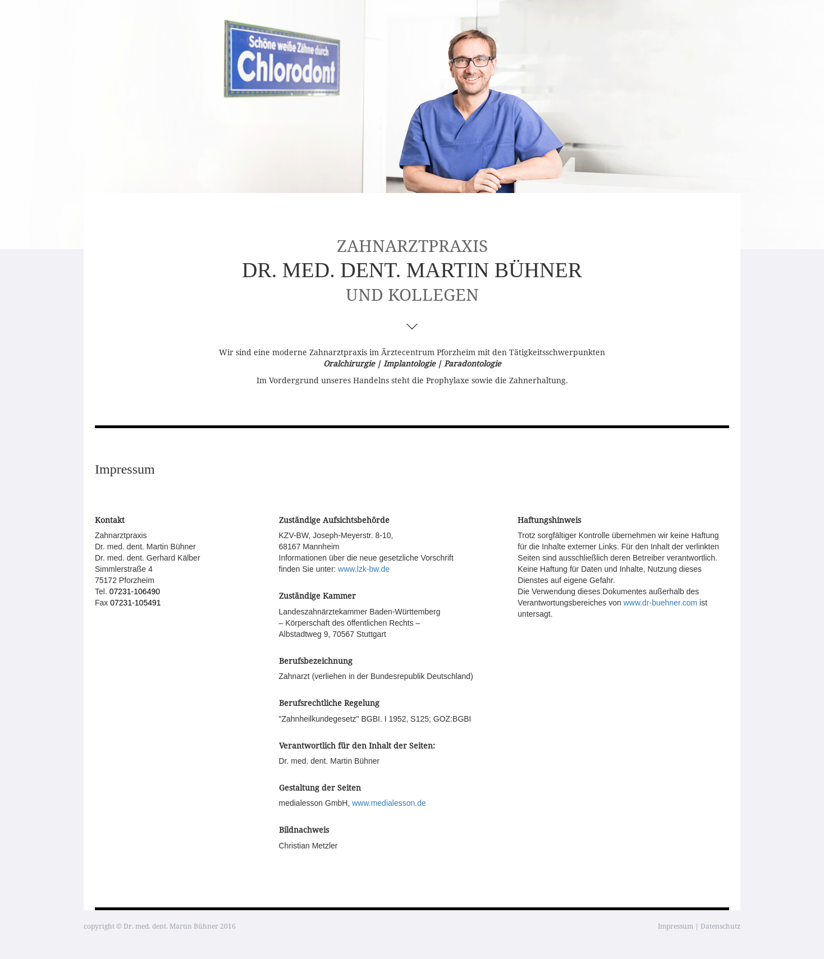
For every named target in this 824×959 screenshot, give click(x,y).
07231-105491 (135, 602)
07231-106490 (134, 591)
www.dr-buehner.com (661, 602)
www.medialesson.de (389, 803)
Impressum (675, 926)
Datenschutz (720, 926)
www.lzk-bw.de (364, 569)
